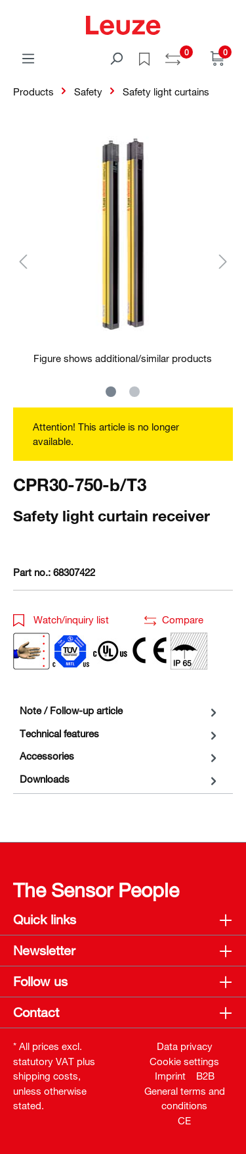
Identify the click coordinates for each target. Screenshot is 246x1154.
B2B (205, 1076)
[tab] (119, 710)
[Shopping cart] (218, 57)
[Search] (116, 57)
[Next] (223, 261)
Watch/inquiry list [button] (61, 619)
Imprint (170, 1076)
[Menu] (28, 57)
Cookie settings (184, 1061)
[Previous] (23, 261)
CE (184, 1120)
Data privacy (185, 1046)
